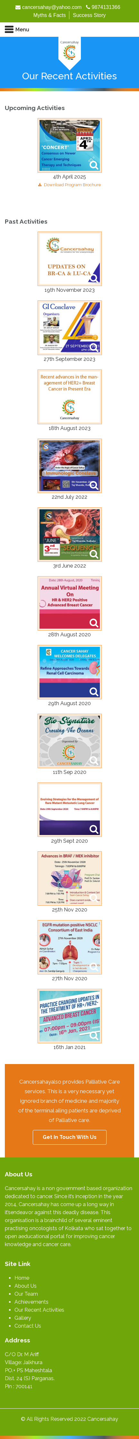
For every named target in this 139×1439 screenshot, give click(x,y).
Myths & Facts (49, 15)
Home (21, 1278)
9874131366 (106, 7)
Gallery (22, 1318)
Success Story (89, 15)
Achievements (31, 1302)
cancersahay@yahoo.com (52, 7)
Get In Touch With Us (70, 1137)
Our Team (26, 1294)
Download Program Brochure (69, 184)
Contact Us (27, 1326)
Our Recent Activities (39, 1310)
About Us (25, 1286)
